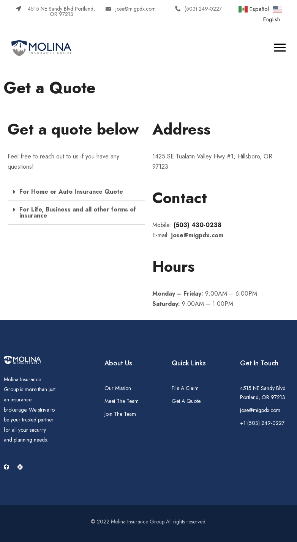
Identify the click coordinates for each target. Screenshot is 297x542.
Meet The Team (121, 401)
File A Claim (185, 388)
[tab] (76, 192)
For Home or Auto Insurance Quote (71, 191)
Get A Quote (186, 401)
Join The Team (120, 414)
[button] (56, 11)
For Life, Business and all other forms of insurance (77, 212)
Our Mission (117, 388)
